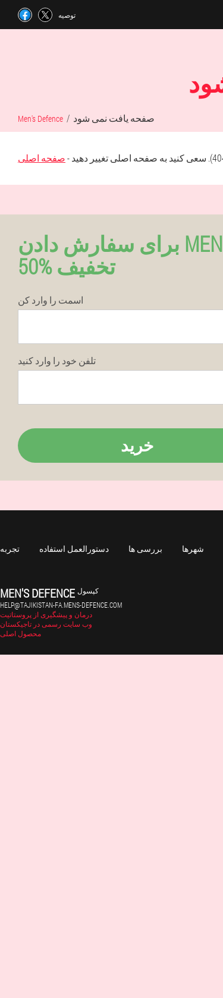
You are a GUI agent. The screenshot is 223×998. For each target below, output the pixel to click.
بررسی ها (145, 548)
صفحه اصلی (41, 157)
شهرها (193, 548)
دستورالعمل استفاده (74, 548)
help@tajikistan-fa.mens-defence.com (61, 604)
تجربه (10, 548)
